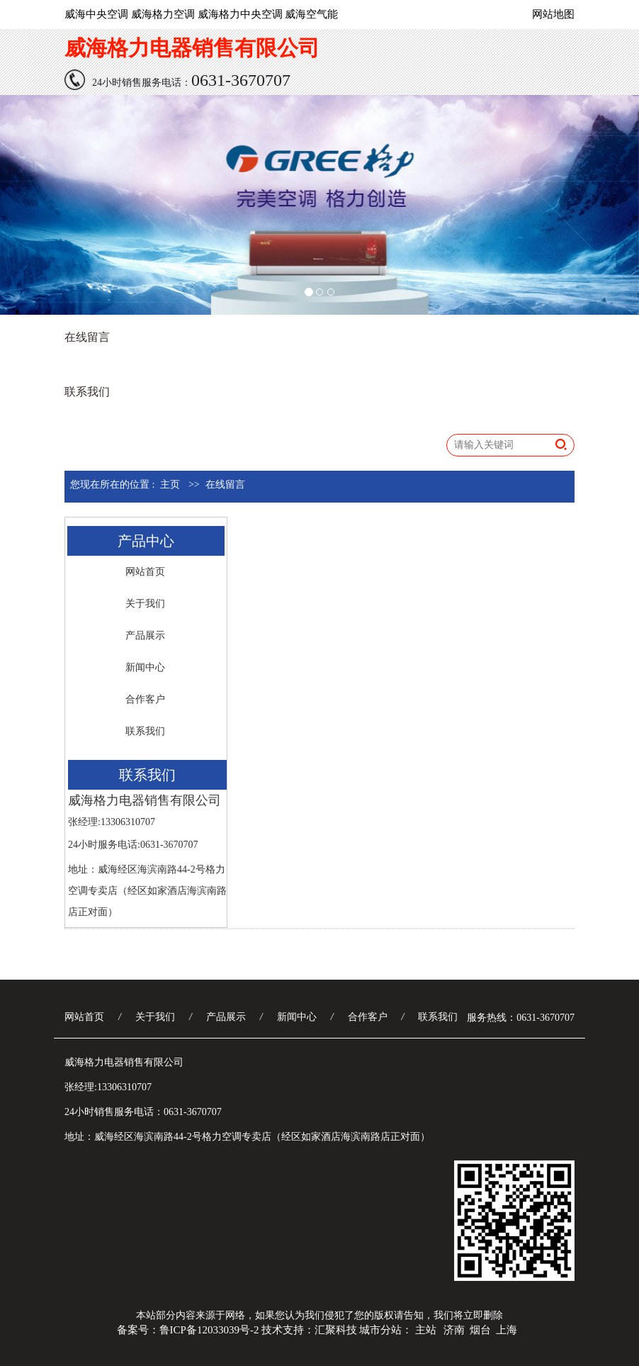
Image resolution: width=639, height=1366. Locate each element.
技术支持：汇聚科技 (309, 1330)
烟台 (480, 1330)
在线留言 (87, 337)
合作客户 (145, 699)
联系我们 (87, 392)
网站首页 (145, 571)
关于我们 (145, 603)
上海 (506, 1330)
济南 (454, 1330)
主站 (425, 1330)
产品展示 (145, 635)
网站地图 (553, 14)
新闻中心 (145, 667)
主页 (170, 484)
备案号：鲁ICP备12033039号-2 (188, 1330)
